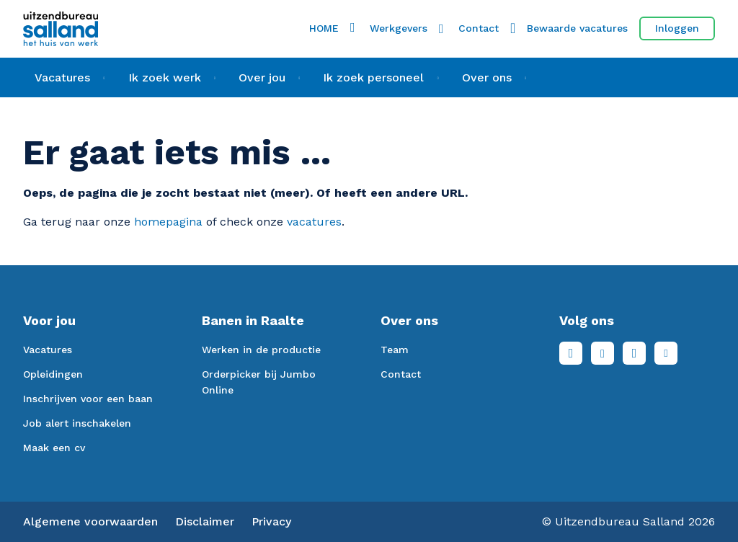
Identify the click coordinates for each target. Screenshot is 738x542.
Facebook (570, 353)
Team (395, 349)
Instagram (634, 353)
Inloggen (677, 28)
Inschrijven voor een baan (88, 398)
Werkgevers (398, 28)
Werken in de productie (261, 349)
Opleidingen (53, 374)
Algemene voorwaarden (90, 521)
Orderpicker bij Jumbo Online (259, 382)
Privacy (271, 521)
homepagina (168, 221)
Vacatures (47, 349)
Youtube (665, 353)
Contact (478, 28)
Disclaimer (204, 521)
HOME (324, 28)
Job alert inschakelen (77, 423)
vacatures (314, 221)
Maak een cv (54, 447)
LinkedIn (602, 353)
